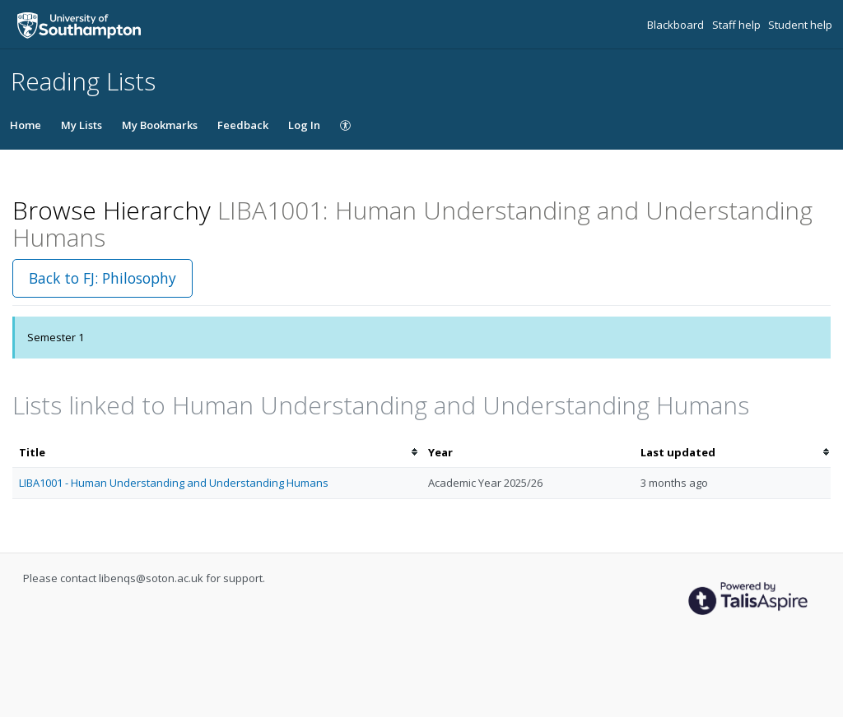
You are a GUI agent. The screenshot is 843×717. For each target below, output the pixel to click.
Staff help (737, 24)
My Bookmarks (160, 125)
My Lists (81, 125)
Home (25, 125)
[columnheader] (217, 452)
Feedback (242, 125)
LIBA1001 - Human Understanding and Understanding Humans (173, 482)
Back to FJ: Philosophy (102, 278)
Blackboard (676, 24)
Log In (304, 125)
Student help (800, 24)
